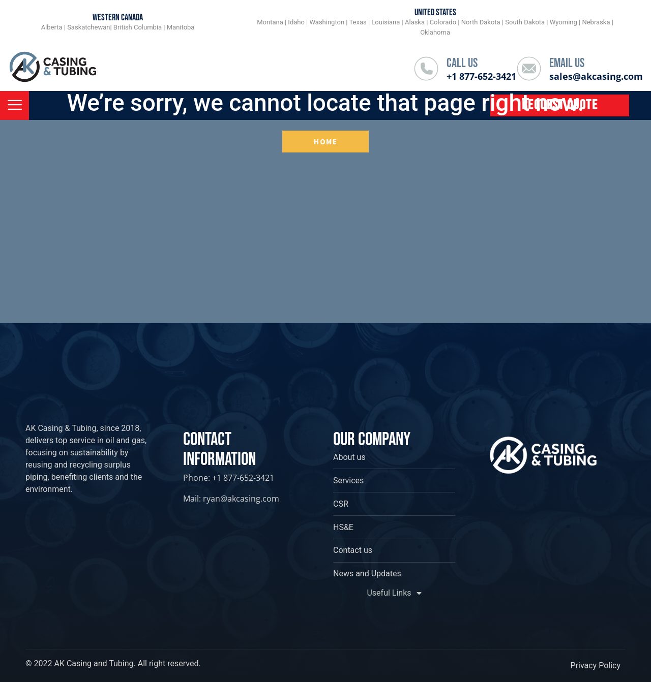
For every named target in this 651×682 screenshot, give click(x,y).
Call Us (462, 63)
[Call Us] (426, 68)
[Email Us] (529, 68)
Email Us (566, 63)
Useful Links (394, 593)
